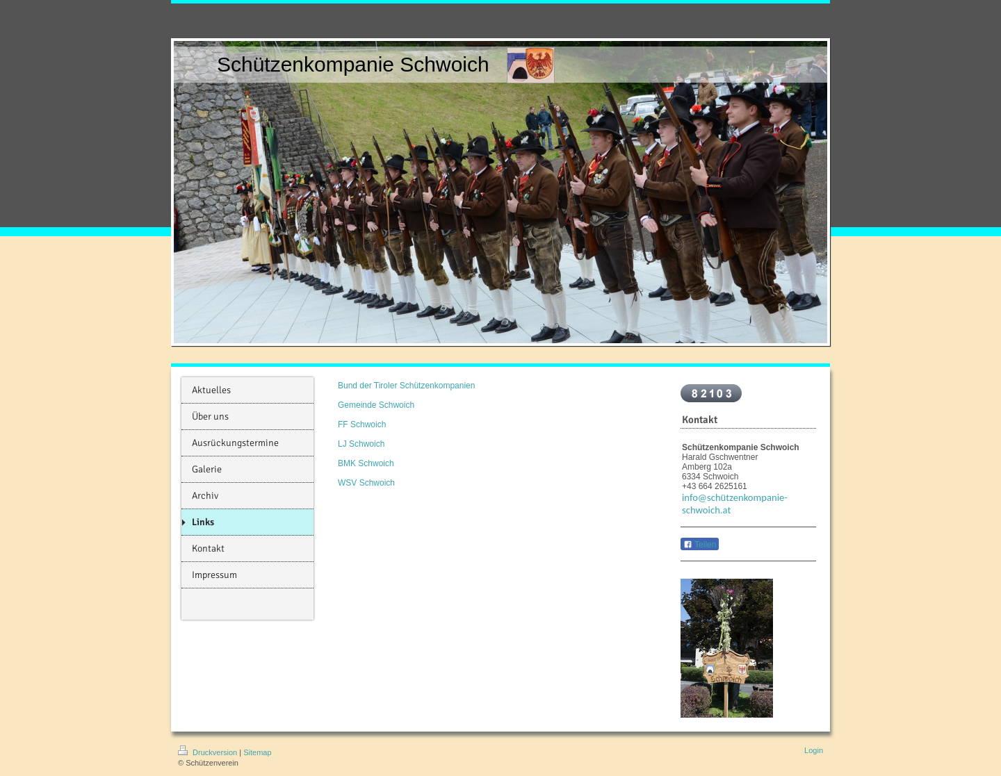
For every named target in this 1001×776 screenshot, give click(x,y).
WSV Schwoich (366, 483)
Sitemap (257, 752)
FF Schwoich (362, 424)
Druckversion (208, 752)
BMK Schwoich (366, 463)
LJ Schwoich (361, 444)
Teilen (699, 545)
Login (813, 750)
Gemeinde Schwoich (376, 405)
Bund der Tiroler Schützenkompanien (406, 385)
